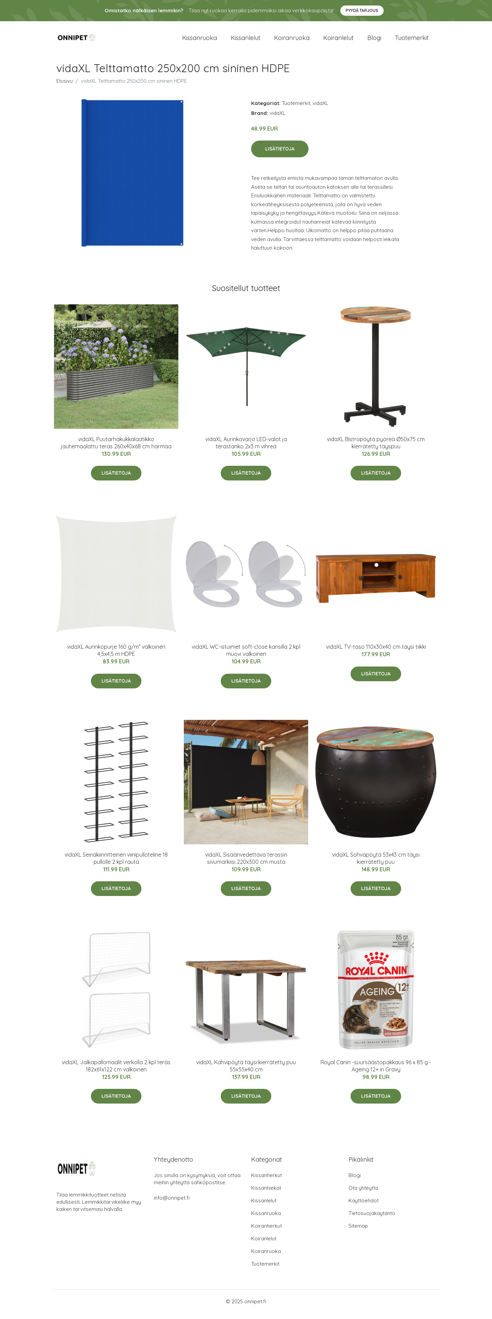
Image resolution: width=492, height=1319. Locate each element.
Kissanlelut (245, 41)
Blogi (374, 41)
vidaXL (320, 109)
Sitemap (358, 1231)
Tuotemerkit (412, 41)
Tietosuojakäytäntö (371, 1219)
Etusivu (64, 86)
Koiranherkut (266, 1231)
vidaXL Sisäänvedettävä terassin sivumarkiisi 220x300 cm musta (246, 864)
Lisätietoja (280, 155)
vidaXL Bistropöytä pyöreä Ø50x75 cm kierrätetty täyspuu (376, 448)
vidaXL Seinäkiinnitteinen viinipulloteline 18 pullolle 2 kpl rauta (116, 864)
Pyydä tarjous (362, 10)
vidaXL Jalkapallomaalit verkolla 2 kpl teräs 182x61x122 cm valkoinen (116, 1072)
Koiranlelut (338, 41)
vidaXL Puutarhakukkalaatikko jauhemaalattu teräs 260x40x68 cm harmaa (116, 448)
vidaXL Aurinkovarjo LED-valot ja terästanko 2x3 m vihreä (246, 448)
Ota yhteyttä (363, 1193)
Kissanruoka (199, 41)
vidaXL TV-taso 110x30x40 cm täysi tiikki (376, 652)
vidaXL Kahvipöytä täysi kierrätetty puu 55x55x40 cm (246, 1072)
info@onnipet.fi (172, 1203)
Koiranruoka (292, 41)
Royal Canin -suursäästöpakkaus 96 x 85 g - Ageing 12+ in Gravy (375, 1072)
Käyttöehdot (363, 1206)
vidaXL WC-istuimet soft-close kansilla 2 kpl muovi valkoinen (246, 656)
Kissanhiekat (266, 1193)
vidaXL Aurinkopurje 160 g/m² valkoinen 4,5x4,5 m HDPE (116, 656)
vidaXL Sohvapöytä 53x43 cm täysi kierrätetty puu (376, 864)
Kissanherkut (266, 1181)
